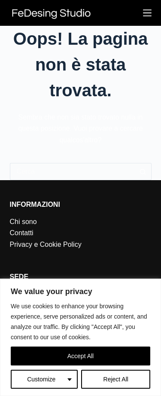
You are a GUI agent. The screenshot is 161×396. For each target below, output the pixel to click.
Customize (41, 379)
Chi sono (23, 221)
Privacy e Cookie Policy (46, 244)
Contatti (21, 232)
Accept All (80, 356)
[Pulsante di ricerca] (143, 171)
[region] (80, 337)
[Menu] (147, 13)
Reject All (115, 379)
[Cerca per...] (72, 171)
